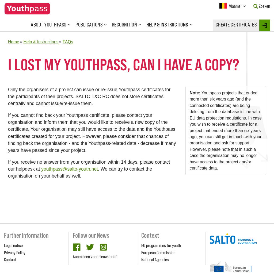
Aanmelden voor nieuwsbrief (95, 256)
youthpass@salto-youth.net (69, 169)
